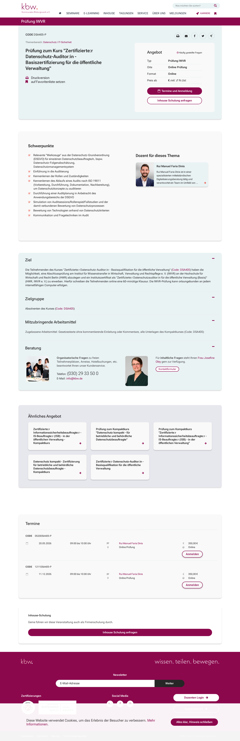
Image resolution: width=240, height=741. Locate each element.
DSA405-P (40, 34)
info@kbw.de (74, 378)
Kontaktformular (167, 369)
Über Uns (158, 13)
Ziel (28, 260)
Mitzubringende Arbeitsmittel (50, 322)
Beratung (33, 348)
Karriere (203, 13)
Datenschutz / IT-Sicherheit (57, 42)
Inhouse (109, 13)
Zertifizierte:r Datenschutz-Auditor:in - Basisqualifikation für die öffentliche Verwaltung (120, 465)
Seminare (72, 13)
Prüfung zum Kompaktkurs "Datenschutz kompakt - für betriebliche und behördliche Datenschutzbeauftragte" (114, 434)
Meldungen (178, 13)
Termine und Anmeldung (174, 91)
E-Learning (91, 13)
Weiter (169, 683)
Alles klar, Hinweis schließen (194, 722)
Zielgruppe (34, 299)
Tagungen (126, 13)
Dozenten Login (196, 697)
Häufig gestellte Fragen (189, 52)
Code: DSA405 (181, 269)
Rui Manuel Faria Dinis (131, 543)
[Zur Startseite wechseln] (60, 13)
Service (142, 13)
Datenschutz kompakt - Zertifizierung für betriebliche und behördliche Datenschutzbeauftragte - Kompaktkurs (56, 467)
